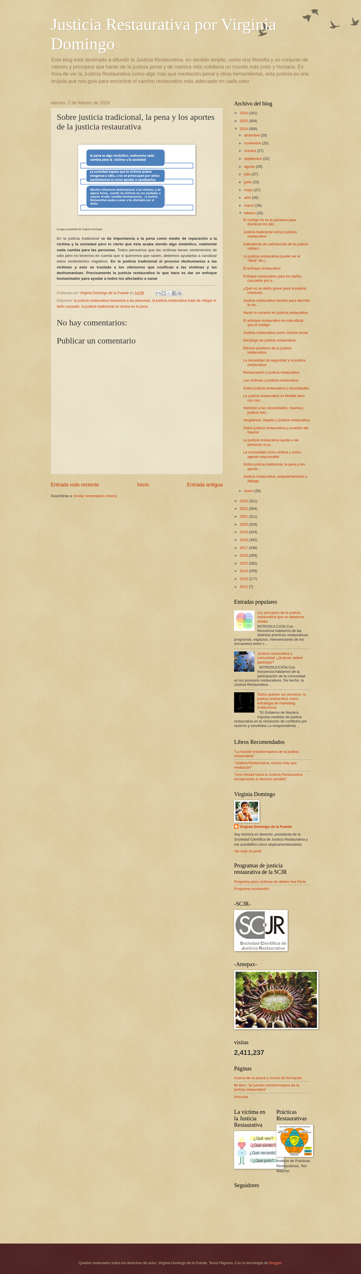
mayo (249, 190)
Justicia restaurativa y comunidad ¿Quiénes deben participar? (280, 657)
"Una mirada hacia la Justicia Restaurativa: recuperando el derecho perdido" (268, 776)
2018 (244, 540)
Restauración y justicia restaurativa (271, 372)
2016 (244, 555)
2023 (244, 501)
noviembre (253, 143)
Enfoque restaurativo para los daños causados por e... (272, 278)
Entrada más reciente (75, 485)
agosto (250, 166)
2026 (244, 113)
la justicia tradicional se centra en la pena (115, 306)
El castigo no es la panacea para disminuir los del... (269, 222)
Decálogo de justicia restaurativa (269, 340)
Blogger (275, 1263)
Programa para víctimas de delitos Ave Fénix (270, 882)
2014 (244, 571)
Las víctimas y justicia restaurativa (270, 380)
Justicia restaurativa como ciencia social (275, 332)
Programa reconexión (251, 889)
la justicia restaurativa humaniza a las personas (112, 300)
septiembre (253, 159)
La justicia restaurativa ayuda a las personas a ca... (271, 442)
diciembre (252, 135)
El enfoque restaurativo (261, 268)
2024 (244, 129)
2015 (244, 563)
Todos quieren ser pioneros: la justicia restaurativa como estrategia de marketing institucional (281, 700)
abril (248, 197)
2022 (244, 508)
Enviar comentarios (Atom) (95, 496)
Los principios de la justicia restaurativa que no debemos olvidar (280, 616)
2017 (244, 548)
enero (249, 491)
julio (247, 174)
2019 (244, 532)
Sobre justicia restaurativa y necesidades (276, 388)
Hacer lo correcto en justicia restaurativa (275, 312)
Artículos (241, 1097)
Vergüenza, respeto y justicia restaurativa (276, 420)
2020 (244, 524)
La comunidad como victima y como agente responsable (272, 454)
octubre (250, 151)
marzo (249, 205)
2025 (244, 121)
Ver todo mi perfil (247, 851)
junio (248, 182)
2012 (244, 587)
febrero (250, 213)
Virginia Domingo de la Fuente (266, 827)
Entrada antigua (205, 485)
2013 (244, 579)
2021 (244, 516)
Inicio (143, 485)
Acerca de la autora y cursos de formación (268, 1078)
